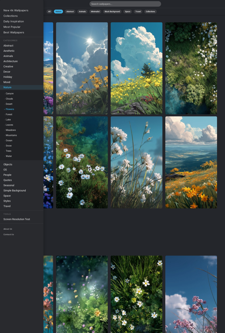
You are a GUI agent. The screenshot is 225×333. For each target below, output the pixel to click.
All (49, 11)
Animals (82, 11)
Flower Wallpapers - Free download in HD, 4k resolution (17, 4)
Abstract (70, 11)
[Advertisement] (109, 232)
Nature (58, 11)
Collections (150, 11)
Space (127, 11)
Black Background (112, 11)
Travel (138, 11)
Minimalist (95, 11)
